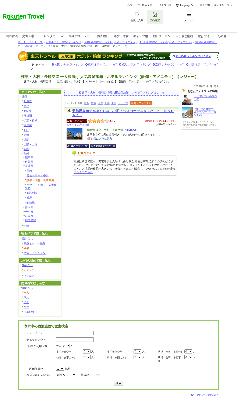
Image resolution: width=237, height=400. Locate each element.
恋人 (26, 302)
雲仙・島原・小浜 (37, 175)
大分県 (29, 211)
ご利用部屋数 (34, 368)
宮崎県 (29, 216)
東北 (26, 106)
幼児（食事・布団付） (170, 351)
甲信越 (28, 125)
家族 (26, 297)
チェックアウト (36, 339)
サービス (123, 103)
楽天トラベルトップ (30, 42)
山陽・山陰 (30, 144)
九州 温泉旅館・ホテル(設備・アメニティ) (165, 42)
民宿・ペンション (35, 253)
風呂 (113, 103)
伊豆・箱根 (30, 120)
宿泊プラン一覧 (80, 146)
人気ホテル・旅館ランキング (63, 42)
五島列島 (32, 192)
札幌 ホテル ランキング (68, 64)
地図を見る (131, 129)
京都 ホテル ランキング (169, 64)
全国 (25, 96)
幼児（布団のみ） (117, 357)
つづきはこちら (83, 172)
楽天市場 (205, 5)
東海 (26, 135)
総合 (86, 103)
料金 (38, 375)
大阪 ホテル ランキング (203, 64)
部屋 (100, 103)
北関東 (28, 111)
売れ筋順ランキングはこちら (193, 56)
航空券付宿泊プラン (103, 146)
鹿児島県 (30, 220)
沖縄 (26, 226)
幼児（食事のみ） (66, 357)
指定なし (27, 238)
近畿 (26, 139)
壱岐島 (30, 202)
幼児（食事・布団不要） (169, 359)
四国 (26, 149)
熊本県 (29, 207)
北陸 (26, 130)
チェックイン (34, 333)
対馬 (29, 197)
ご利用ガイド (144, 5)
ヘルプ (129, 5)
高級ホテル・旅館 (35, 243)
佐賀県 (29, 161)
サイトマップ (164, 5)
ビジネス (29, 275)
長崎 (29, 170)
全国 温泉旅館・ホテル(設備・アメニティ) (110, 42)
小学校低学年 (114, 351)
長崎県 (29, 165)
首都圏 (28, 115)
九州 (26, 153)
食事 (107, 103)
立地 (93, 103)
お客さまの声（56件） (79, 124)
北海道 (28, 101)
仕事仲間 (29, 312)
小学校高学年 (63, 351)
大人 (58, 346)
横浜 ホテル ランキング (136, 64)
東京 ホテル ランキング (102, 64)
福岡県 (29, 157)
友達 (26, 307)
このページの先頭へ (206, 394)
